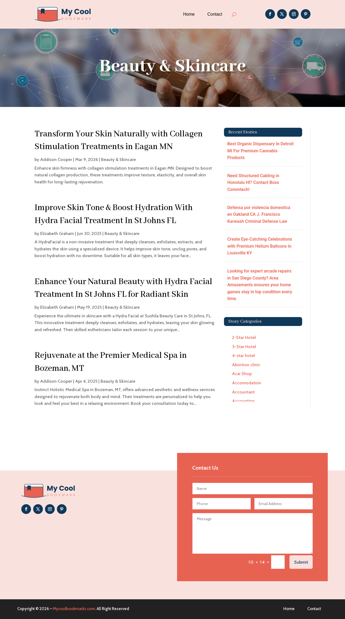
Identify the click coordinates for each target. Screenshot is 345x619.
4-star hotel (243, 355)
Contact (214, 14)
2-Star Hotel (244, 337)
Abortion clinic (246, 364)
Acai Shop (242, 373)
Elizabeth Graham (57, 233)
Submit (301, 562)
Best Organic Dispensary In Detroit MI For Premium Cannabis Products (260, 150)
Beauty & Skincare (118, 159)
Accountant (243, 392)
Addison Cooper (56, 159)
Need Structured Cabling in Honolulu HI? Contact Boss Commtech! (253, 182)
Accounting (243, 400)
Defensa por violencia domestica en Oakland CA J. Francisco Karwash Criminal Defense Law (258, 214)
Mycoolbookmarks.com (74, 608)
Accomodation (246, 382)
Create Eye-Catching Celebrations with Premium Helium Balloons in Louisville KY (259, 246)
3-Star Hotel (244, 346)
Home (189, 14)
